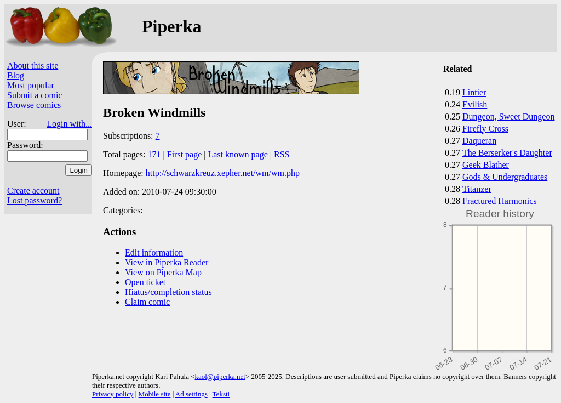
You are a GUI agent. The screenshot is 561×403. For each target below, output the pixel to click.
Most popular (30, 85)
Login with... (69, 123)
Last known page (237, 154)
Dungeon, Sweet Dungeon (508, 116)
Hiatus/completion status (168, 292)
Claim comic (147, 301)
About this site (32, 65)
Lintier (474, 92)
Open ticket (145, 282)
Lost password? (34, 200)
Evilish (474, 104)
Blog (15, 75)
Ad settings (191, 394)
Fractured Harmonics (499, 201)
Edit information (154, 252)
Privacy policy (112, 394)
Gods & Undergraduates (504, 176)
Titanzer (476, 189)
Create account (33, 190)
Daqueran (479, 140)
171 (155, 154)
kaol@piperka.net (219, 376)
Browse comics (34, 105)
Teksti (221, 394)
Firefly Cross (485, 128)
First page (184, 154)
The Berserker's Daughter (507, 152)
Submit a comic (34, 95)
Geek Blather (485, 164)
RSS (281, 154)
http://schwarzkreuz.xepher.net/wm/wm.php (223, 173)
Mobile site (155, 394)
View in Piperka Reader (166, 262)
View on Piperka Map (163, 272)
